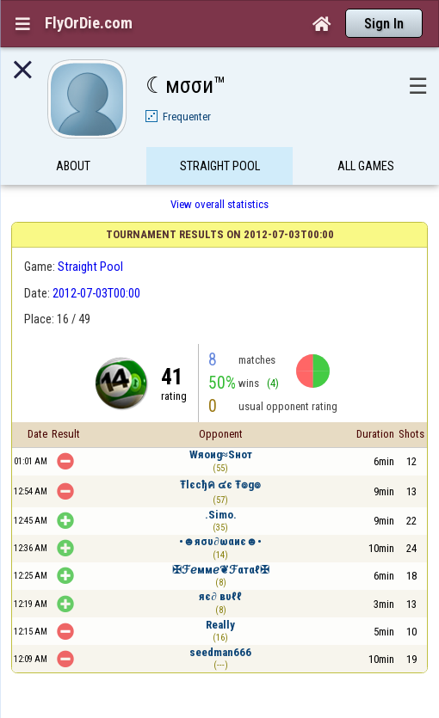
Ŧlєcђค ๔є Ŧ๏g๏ (220, 484)
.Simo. (221, 514)
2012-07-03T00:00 (96, 293)
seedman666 (220, 652)
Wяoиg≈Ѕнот (220, 454)
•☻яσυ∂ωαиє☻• (221, 541)
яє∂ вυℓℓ (220, 596)
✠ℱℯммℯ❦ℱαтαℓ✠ (220, 569)
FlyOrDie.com (89, 23)
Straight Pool (220, 166)
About (73, 166)
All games (365, 166)
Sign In (384, 23)
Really (220, 624)
